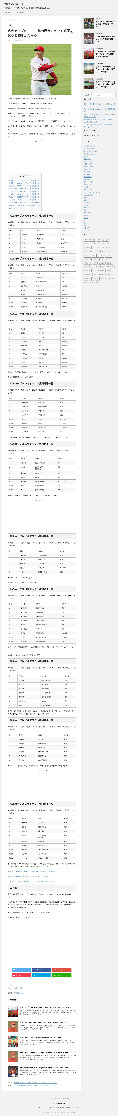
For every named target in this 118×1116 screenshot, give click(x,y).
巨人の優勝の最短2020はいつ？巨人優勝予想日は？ (105, 39)
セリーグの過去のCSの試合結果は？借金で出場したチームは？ (36, 1085)
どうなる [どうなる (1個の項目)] (106, 240)
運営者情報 (20, 12)
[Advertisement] (42, 157)
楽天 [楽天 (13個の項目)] (108, 270)
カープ (12, 988)
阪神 (85, 225)
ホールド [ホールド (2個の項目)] (100, 255)
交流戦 (86, 187)
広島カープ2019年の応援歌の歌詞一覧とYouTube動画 (40, 1037)
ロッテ (86, 218)
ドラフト (21, 988)
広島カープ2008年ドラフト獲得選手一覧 (24, 180)
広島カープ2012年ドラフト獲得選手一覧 (24, 191)
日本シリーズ (88, 195)
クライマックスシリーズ (92, 192)
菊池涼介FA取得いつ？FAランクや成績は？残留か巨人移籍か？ (32, 871)
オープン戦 (87, 184)
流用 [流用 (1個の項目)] (94, 274)
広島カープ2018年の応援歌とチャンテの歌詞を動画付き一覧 (31, 881)
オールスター (88, 189)
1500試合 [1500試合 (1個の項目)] (92, 240)
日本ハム (87, 207)
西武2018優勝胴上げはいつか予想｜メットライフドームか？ (35, 1083)
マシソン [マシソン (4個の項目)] (87, 259)
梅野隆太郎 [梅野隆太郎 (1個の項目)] (101, 270)
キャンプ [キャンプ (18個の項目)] (106, 244)
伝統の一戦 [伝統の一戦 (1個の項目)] (87, 263)
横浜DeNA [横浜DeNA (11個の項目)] (87, 274)
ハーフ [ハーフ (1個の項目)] (97, 251)
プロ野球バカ (19, 993)
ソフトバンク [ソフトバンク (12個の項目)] (96, 247)
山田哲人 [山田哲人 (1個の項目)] (109, 263)
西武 (85, 197)
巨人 (85, 210)
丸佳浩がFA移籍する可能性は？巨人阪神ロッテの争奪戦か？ (31, 876)
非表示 (27, 176)
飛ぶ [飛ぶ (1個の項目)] (97, 282)
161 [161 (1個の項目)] (85, 240)
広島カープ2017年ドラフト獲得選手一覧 (24, 205)
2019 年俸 (87, 172)
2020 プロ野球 (88, 161)
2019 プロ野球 (88, 164)
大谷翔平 (87, 228)
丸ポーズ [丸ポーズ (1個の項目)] (108, 259)
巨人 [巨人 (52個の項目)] (92, 267)
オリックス (87, 213)
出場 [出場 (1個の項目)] (95, 263)
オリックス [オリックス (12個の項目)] (97, 244)
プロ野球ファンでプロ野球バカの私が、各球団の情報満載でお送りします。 (59, 1107)
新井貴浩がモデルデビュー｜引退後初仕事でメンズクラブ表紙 (44, 1068)
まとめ (12, 208)
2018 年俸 (87, 174)
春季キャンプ (88, 182)
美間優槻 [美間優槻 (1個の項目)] (101, 274)
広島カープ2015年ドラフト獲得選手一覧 (24, 200)
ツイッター (87, 156)
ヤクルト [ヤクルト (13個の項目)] (95, 259)
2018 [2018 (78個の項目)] (99, 240)
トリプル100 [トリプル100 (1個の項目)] (88, 251)
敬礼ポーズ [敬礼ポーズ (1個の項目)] (110, 267)
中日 (85, 220)
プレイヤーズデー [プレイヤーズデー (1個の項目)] (90, 255)
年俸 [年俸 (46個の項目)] (97, 267)
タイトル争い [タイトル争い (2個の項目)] (107, 247)
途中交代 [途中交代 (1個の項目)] (103, 278)
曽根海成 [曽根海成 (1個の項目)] (87, 270)
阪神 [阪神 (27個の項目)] (85, 282)
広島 (11, 985)
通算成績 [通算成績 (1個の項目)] (111, 278)
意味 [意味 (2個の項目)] (102, 267)
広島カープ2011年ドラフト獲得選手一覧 (24, 189)
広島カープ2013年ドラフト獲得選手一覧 (24, 194)
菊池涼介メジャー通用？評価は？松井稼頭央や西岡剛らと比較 (44, 1053)
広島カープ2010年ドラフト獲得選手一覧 (24, 186)
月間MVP (87, 179)
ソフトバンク (88, 202)
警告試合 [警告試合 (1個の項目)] (95, 278)
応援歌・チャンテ (89, 154)
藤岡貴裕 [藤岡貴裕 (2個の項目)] (109, 274)
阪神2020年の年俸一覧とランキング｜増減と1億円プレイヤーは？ (106, 69)
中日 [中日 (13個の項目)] (101, 259)
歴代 (16, 988)
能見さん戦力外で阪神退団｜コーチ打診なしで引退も (105, 24)
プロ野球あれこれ (89, 146)
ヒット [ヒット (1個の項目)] (111, 251)
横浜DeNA (87, 215)
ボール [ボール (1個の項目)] (108, 255)
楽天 (85, 223)
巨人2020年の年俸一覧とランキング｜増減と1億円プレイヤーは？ (106, 84)
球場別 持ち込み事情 (90, 151)
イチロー (87, 230)
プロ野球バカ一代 (13, 4)
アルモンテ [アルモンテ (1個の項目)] (87, 244)
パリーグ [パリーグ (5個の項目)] (104, 251)
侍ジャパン (87, 159)
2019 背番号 (88, 177)
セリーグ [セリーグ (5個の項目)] (87, 247)
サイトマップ (9, 12)
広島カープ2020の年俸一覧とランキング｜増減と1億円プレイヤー (45, 1007)
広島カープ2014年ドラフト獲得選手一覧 (24, 197)
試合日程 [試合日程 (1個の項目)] (87, 278)
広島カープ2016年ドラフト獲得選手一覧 (24, 202)
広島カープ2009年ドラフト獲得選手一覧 (24, 183)
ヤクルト (87, 205)
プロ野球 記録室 (89, 148)
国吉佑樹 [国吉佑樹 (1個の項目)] (102, 263)
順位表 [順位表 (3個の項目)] (92, 282)
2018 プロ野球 (88, 166)
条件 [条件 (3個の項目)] (93, 270)
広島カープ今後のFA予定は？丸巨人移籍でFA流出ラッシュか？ (44, 1022)
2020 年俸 (87, 169)
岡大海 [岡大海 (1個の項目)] (86, 267)
